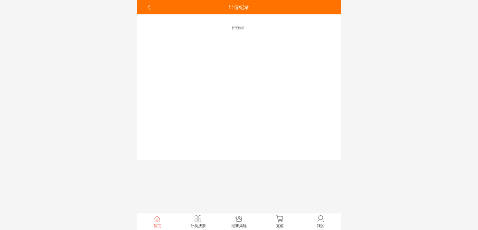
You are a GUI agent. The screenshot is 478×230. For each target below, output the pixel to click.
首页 (157, 221)
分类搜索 (198, 221)
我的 (320, 221)
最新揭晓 (239, 221)
